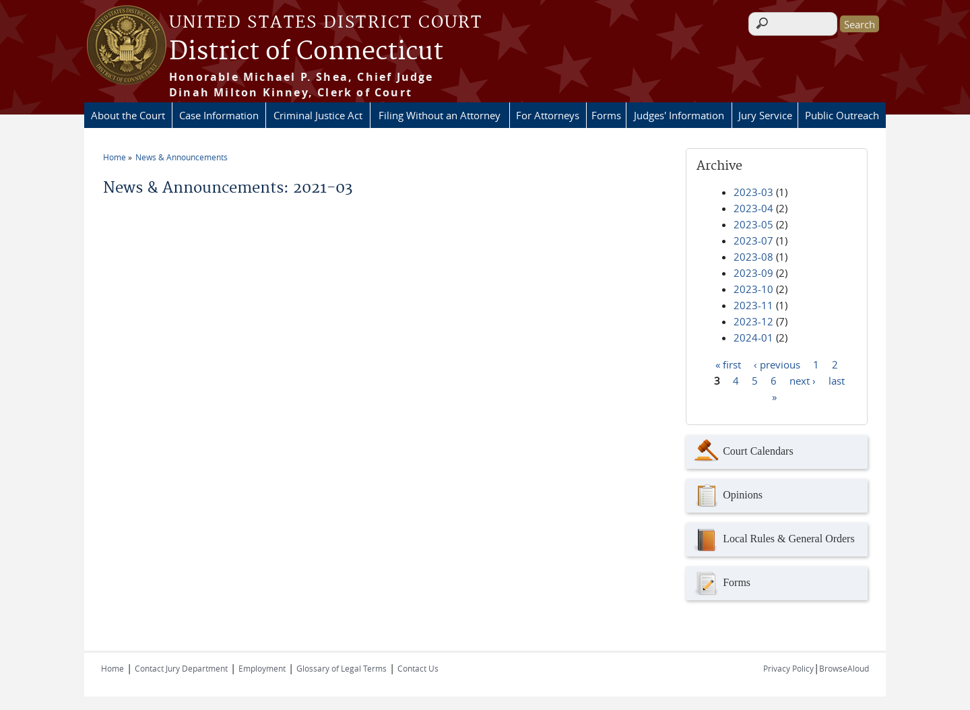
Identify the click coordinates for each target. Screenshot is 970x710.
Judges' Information (679, 115)
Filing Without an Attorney (439, 115)
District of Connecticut (306, 51)
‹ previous (777, 363)
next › (802, 380)
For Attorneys (547, 115)
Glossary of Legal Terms (341, 668)
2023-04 (753, 208)
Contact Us (418, 668)
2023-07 (753, 240)
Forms (606, 115)
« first (728, 363)
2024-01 (753, 337)
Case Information (219, 115)
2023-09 (753, 273)
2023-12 (753, 321)
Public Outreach (842, 115)
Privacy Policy (788, 668)
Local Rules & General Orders (773, 539)
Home (114, 157)
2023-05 (753, 224)
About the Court (128, 115)
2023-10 (753, 289)
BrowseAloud (844, 668)
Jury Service (765, 115)
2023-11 (753, 305)
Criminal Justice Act (317, 115)
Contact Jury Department (181, 668)
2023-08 (753, 256)
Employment (262, 668)
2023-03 (753, 192)
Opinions (727, 495)
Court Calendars (742, 452)
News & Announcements (181, 157)
